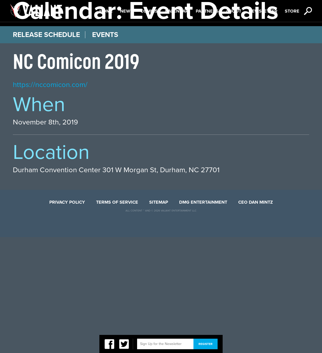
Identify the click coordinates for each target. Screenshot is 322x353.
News (126, 30)
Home (106, 30)
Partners (207, 30)
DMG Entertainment (203, 318)
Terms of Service (117, 318)
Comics (149, 30)
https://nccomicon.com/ (50, 200)
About (233, 30)
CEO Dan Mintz (255, 318)
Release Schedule (46, 150)
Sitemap (158, 318)
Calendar (176, 30)
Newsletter (263, 30)
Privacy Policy (67, 318)
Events (105, 150)
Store (292, 30)
